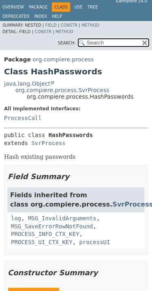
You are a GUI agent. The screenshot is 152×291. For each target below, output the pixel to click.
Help (57, 16)
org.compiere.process (63, 59)
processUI (94, 242)
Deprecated (16, 16)
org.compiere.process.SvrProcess (62, 90)
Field (50, 25)
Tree (93, 7)
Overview (13, 7)
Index (40, 16)
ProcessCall (23, 118)
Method (90, 25)
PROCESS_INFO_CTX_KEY (45, 234)
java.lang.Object (27, 83)
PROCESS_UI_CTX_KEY (42, 242)
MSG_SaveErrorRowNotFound (52, 226)
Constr (68, 25)
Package (38, 7)
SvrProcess (48, 143)
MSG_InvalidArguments (62, 218)
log (16, 218)
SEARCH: (67, 43)
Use (79, 7)
